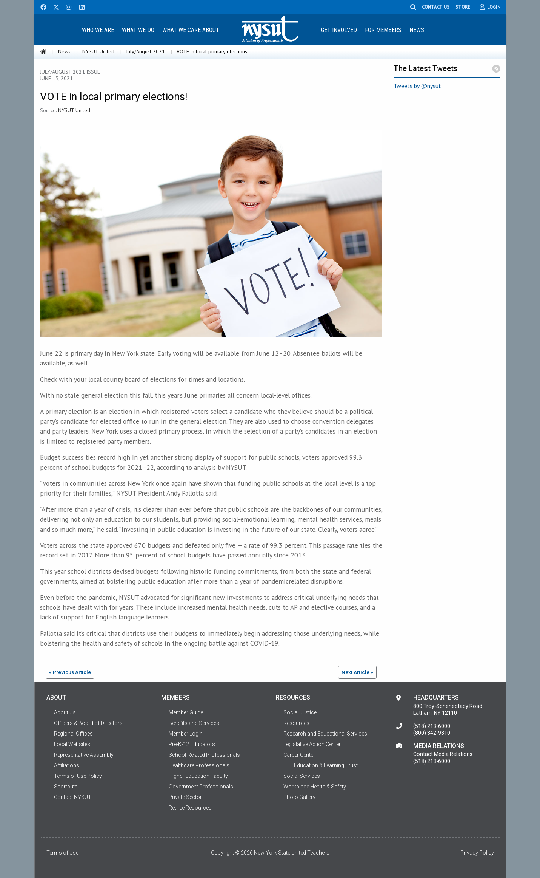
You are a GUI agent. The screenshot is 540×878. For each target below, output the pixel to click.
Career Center (299, 755)
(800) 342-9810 (431, 733)
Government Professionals (201, 787)
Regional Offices (73, 734)
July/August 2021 (145, 51)
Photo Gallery (299, 797)
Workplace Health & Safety (314, 787)
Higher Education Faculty (198, 776)
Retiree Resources (190, 808)
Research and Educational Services (325, 734)
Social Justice (300, 712)
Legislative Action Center (312, 744)
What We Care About (190, 30)
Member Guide (186, 712)
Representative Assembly (84, 755)
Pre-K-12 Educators (192, 744)
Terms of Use (62, 853)
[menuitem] (98, 29)
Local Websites (72, 744)
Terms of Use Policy (78, 776)
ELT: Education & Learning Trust (320, 765)
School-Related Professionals (204, 755)
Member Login (186, 734)
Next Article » (357, 672)
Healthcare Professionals (199, 765)
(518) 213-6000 (431, 726)
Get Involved (339, 30)
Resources (296, 723)
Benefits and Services (194, 723)
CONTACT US (435, 7)
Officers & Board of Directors (88, 723)
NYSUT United (98, 51)
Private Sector (185, 797)
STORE (463, 7)
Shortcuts (66, 787)
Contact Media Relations (442, 754)
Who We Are (98, 30)
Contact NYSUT (72, 797)
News (416, 30)
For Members (383, 30)
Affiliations (66, 765)
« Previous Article (70, 672)
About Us (65, 712)
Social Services (301, 776)
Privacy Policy (477, 853)
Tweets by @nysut (417, 86)
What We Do (138, 30)
